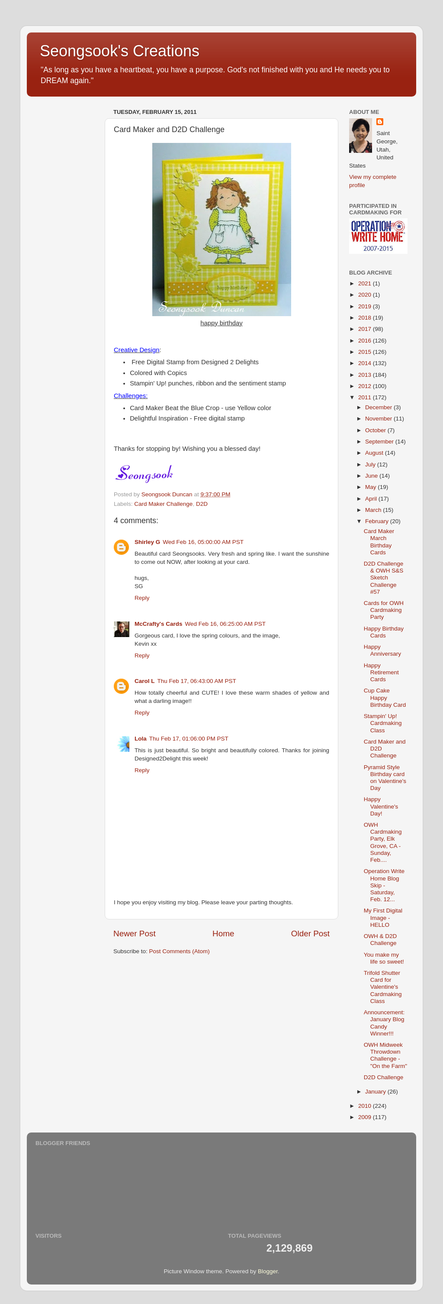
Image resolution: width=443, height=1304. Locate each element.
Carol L (145, 681)
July (371, 464)
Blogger (268, 1271)
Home (223, 933)
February (377, 521)
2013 (365, 375)
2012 (365, 386)
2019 (365, 306)
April (372, 498)
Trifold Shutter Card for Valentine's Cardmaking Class (383, 987)
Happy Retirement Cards (381, 672)
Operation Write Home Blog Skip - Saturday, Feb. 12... (384, 885)
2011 (365, 397)
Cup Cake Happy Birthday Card (385, 697)
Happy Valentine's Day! (381, 806)
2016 (365, 340)
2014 (365, 363)
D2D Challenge (384, 1077)
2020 (365, 294)
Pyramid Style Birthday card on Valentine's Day (385, 778)
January (376, 1091)
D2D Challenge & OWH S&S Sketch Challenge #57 (384, 577)
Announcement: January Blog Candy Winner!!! (384, 1023)
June (372, 475)
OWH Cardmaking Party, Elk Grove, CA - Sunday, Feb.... (383, 842)
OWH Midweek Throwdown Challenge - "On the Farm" (385, 1055)
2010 (365, 1106)
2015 (365, 352)
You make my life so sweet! (384, 958)
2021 (365, 283)
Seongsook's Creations (119, 51)
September (380, 441)
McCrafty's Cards (159, 624)
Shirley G (147, 542)
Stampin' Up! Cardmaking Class (383, 723)
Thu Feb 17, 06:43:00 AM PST (196, 681)
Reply (142, 598)
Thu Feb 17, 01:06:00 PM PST (188, 738)
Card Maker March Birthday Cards (379, 542)
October (376, 430)
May (371, 487)
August (375, 453)
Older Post (310, 933)
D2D (202, 504)
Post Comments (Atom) (179, 951)
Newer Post (134, 933)
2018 (365, 317)
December (379, 407)
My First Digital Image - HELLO (383, 917)
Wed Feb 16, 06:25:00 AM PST (225, 624)
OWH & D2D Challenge (380, 939)
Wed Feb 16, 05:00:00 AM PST (203, 542)
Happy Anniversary (382, 650)
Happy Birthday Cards (384, 632)
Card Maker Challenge (163, 504)
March (374, 510)
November (379, 418)
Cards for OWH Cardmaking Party (384, 610)
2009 (365, 1117)
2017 (365, 329)
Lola (141, 738)
